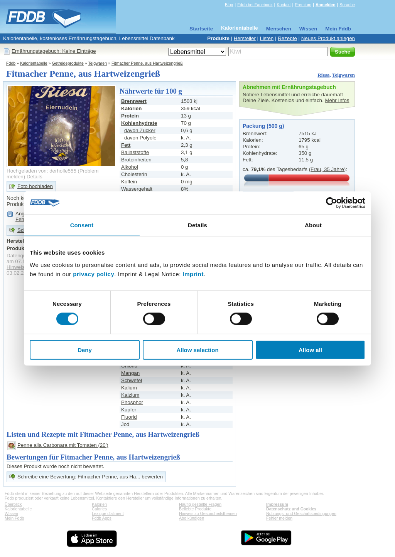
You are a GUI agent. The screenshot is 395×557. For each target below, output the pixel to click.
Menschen (278, 29)
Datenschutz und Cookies (291, 509)
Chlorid (129, 366)
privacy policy (93, 273)
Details (34, 177)
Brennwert (134, 101)
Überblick (13, 504)
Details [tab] (197, 225)
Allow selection (197, 349)
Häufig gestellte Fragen (200, 504)
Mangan (130, 373)
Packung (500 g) (263, 126)
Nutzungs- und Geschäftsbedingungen (301, 513)
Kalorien (99, 504)
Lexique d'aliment (108, 513)
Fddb (10, 63)
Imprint (193, 273)
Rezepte (287, 38)
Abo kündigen (191, 518)
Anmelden (326, 4)
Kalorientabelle (239, 28)
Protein (130, 116)
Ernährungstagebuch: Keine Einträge (54, 51)
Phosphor (132, 402)
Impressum (277, 504)
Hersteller (245, 38)
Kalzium (130, 395)
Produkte (218, 38)
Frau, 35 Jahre (327, 169)
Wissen (308, 29)
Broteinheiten (136, 160)
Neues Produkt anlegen (328, 38)
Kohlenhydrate (139, 123)
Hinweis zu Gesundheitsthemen (208, 513)
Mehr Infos (337, 100)
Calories (99, 509)
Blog (229, 4)
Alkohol (129, 167)
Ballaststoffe (135, 152)
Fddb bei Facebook (254, 4)
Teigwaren (97, 63)
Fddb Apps (101, 518)
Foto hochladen (35, 186)
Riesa (323, 75)
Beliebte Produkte (195, 509)
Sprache (347, 4)
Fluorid (129, 417)
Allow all (310, 349)
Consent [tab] (82, 225)
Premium (303, 4)
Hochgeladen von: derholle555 (41, 171)
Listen (267, 38)
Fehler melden (279, 518)
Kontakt (283, 4)
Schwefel (131, 380)
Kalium (129, 388)
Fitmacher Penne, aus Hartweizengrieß (147, 63)
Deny (85, 349)
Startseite (201, 29)
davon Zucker (139, 130)
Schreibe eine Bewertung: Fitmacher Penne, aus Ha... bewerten (90, 477)
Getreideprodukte (68, 63)
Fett (125, 145)
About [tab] (313, 225)
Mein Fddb (338, 29)
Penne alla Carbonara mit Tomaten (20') (62, 445)
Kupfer (128, 410)
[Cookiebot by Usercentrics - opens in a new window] (331, 203)
